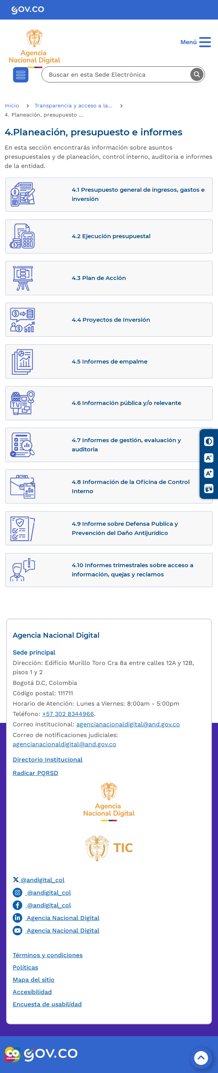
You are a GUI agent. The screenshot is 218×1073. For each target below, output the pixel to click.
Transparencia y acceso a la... (74, 105)
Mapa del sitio (33, 979)
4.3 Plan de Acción (99, 277)
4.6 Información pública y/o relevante (126, 402)
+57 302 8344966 (68, 714)
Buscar (196, 74)
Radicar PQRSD (35, 773)
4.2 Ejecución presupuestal (111, 236)
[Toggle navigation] (20, 75)
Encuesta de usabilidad (47, 1004)
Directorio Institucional (48, 759)
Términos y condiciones (48, 955)
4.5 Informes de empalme (109, 361)
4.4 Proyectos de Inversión (111, 319)
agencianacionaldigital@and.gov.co (128, 724)
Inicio (13, 105)
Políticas (25, 967)
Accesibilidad (32, 992)
